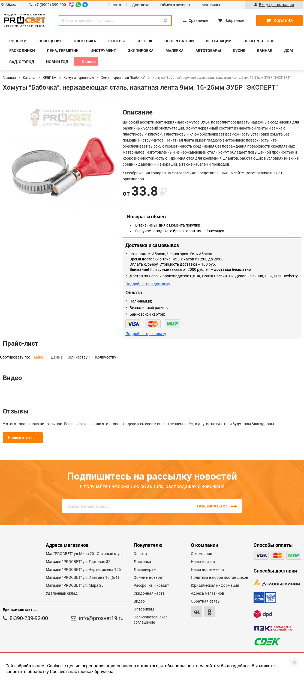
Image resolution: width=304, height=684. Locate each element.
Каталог (29, 77)
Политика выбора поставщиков (219, 577)
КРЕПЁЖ (49, 77)
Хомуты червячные (79, 77)
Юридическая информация (215, 585)
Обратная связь (205, 601)
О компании (201, 553)
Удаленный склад (62, 593)
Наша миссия (203, 561)
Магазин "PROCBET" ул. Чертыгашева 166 (83, 569)
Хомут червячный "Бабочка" (123, 77)
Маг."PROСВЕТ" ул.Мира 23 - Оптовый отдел (85, 553)
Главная (9, 77)
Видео (139, 601)
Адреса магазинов (207, 593)
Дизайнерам (145, 569)
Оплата (114, 4)
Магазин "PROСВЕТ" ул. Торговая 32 (78, 561)
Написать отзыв (23, 438)
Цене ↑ (40, 357)
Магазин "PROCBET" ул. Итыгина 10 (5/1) (82, 577)
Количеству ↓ (107, 357)
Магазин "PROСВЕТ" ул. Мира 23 (75, 585)
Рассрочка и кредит (151, 585)
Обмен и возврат (175, 4)
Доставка (140, 4)
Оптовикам (144, 609)
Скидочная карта (149, 593)
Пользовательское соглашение (150, 619)
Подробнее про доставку (147, 283)
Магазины (210, 4)
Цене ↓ (56, 357)
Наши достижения (207, 569)
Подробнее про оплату (145, 333)
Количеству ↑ (79, 357)
